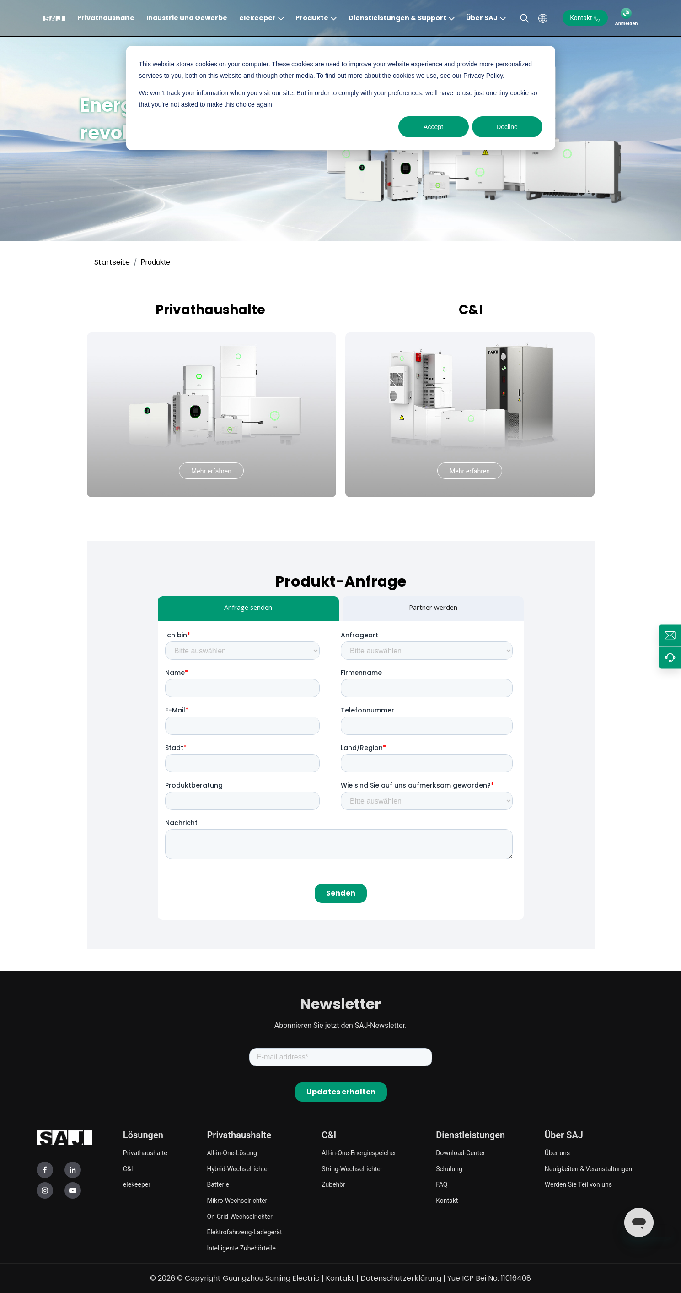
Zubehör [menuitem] (333, 1184)
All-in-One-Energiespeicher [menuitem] (359, 1153)
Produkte (311, 17)
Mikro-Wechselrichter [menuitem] (237, 1200)
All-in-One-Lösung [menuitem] (232, 1153)
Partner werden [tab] (433, 608)
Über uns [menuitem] (557, 1153)
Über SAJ (482, 17)
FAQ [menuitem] (441, 1184)
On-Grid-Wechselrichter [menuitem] (239, 1216)
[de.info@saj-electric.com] (670, 635)
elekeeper (257, 17)
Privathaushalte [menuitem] (145, 1153)
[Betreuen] (670, 658)
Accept (433, 126)
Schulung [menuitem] (449, 1169)
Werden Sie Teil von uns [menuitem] (578, 1184)
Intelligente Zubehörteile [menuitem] (241, 1248)
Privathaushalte (105, 17)
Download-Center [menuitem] (460, 1153)
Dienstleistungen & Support (397, 17)
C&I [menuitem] (128, 1169)
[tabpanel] (340, 770)
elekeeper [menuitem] (136, 1184)
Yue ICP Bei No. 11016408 (489, 1278)
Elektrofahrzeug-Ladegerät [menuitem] (244, 1232)
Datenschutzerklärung (400, 1278)
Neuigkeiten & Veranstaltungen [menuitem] (588, 1169)
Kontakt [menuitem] (447, 1200)
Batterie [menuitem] (218, 1184)
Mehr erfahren (211, 471)
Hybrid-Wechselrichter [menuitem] (238, 1169)
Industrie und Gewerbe (186, 17)
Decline (507, 126)
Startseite (112, 262)
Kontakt (340, 1278)
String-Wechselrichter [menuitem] (352, 1169)
